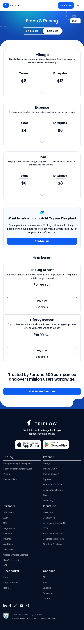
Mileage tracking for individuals (17, 469)
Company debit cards (53, 490)
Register (7, 588)
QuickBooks (8, 544)
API (5, 565)
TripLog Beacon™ (51, 474)
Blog (45, 577)
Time (45, 495)
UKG (5, 523)
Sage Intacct (9, 528)
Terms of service (18, 618)
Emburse (7, 533)
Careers (46, 598)
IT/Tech (46, 528)
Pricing (6, 474)
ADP (5, 518)
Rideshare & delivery (52, 544)
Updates (47, 588)
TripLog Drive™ (50, 469)
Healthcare (48, 512)
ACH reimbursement (52, 484)
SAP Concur (9, 512)
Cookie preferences (48, 618)
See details (42, 307)
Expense (47, 479)
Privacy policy (32, 618)
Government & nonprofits (54, 523)
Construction (49, 518)
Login (5, 577)
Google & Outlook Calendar (15, 555)
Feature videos (10, 479)
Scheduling (48, 500)
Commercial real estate (53, 539)
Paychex (7, 539)
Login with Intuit (10, 583)
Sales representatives (53, 533)
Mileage (46, 463)
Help (45, 583)
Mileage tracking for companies (18, 463)
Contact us (48, 593)
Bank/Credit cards (11, 560)
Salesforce (8, 549)
